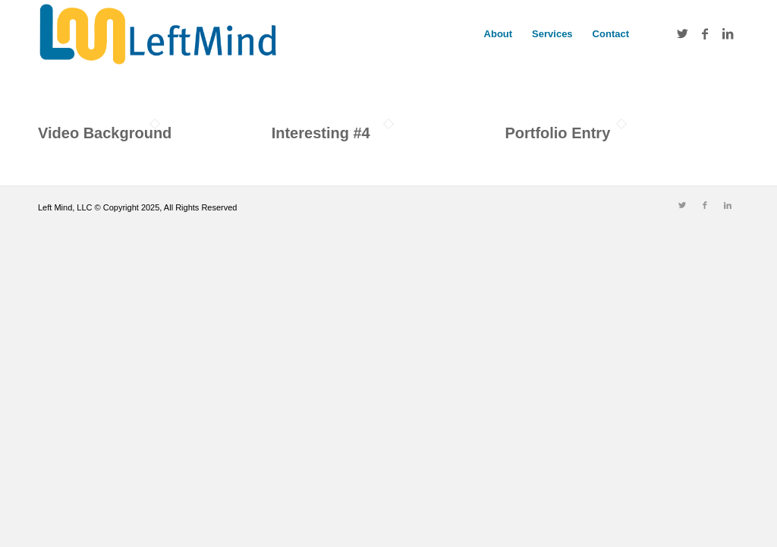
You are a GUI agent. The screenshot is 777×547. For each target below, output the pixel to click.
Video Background (104, 133)
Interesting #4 (321, 133)
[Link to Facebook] (705, 33)
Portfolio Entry (557, 133)
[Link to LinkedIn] (727, 33)
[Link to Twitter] (682, 33)
